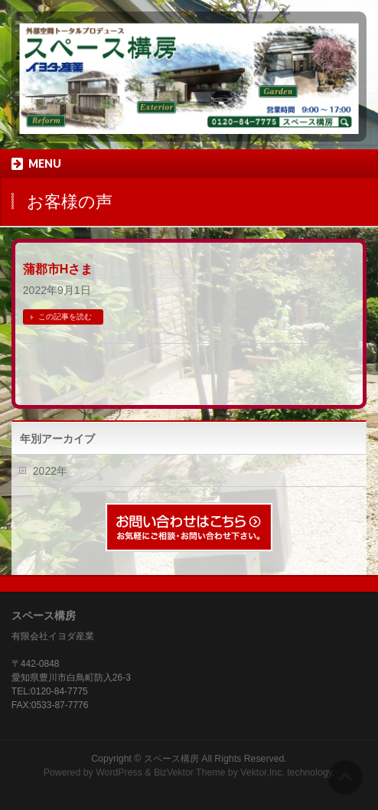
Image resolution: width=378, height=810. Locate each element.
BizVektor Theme (190, 772)
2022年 (50, 471)
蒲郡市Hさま (58, 269)
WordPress (119, 772)
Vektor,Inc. (262, 772)
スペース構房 (171, 758)
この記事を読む (65, 316)
